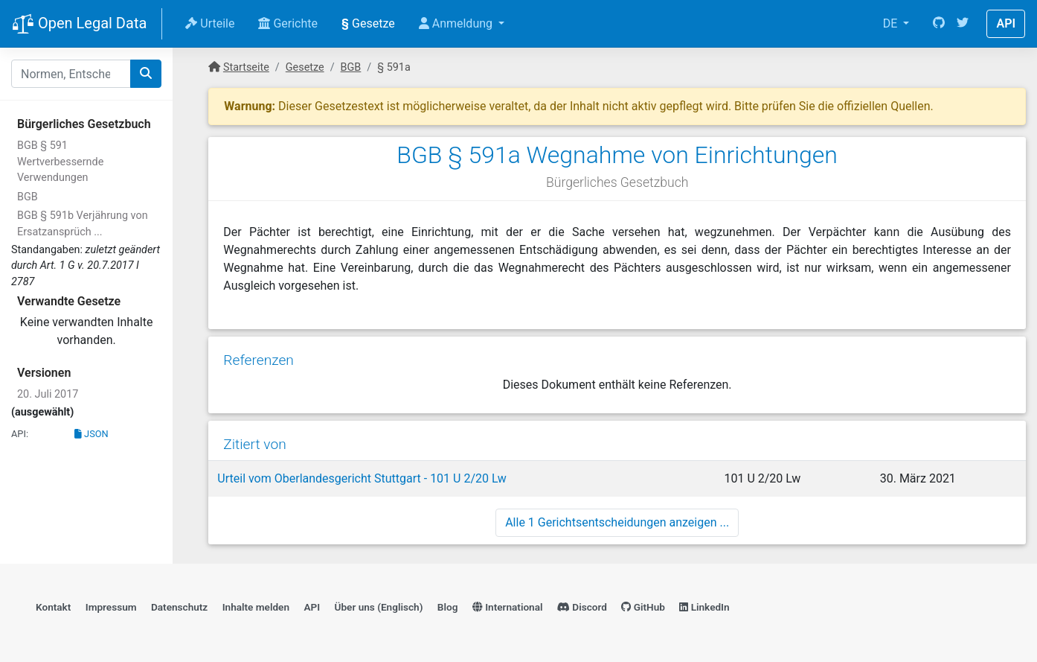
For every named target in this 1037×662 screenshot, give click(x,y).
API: (19, 433)
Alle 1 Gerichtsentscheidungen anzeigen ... (617, 522)
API (1005, 23)
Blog (447, 607)
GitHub (643, 607)
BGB (27, 197)
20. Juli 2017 (47, 394)
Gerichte (288, 23)
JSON (91, 433)
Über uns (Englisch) (379, 607)
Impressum (111, 607)
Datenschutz (179, 607)
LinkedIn (704, 607)
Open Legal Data (79, 24)
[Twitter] (963, 24)
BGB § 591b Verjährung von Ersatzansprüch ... (82, 223)
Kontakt (53, 607)
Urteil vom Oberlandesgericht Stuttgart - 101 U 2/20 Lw (362, 478)
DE (892, 23)
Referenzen (258, 360)
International (507, 607)
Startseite (246, 67)
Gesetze (368, 23)
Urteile (209, 23)
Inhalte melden (255, 607)
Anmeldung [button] (457, 23)
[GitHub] (939, 24)
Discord (582, 607)
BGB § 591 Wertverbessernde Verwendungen (60, 161)
